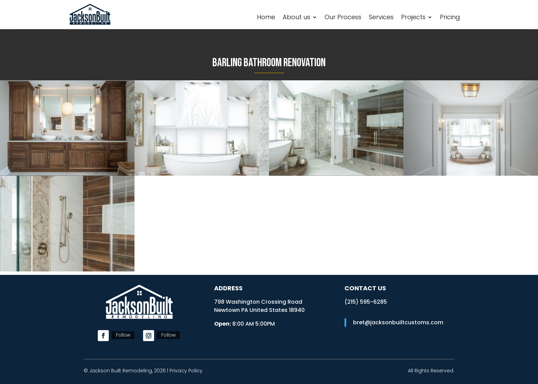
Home (266, 18)
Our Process (343, 18)
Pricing (450, 18)
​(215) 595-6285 (365, 302)
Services (381, 18)
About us (296, 18)
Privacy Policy (185, 370)
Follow (123, 334)
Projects (413, 18)
